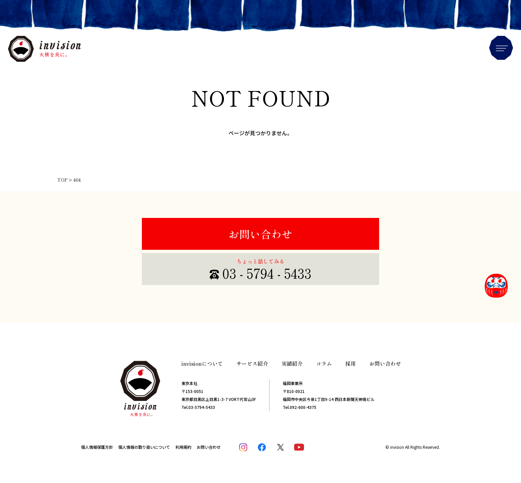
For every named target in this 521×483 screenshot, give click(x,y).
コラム (324, 363)
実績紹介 (292, 363)
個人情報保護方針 (97, 447)
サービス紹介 (252, 363)
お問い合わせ (260, 233)
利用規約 (183, 447)
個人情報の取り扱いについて (144, 447)
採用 (350, 363)
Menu (501, 48)
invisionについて (202, 363)
